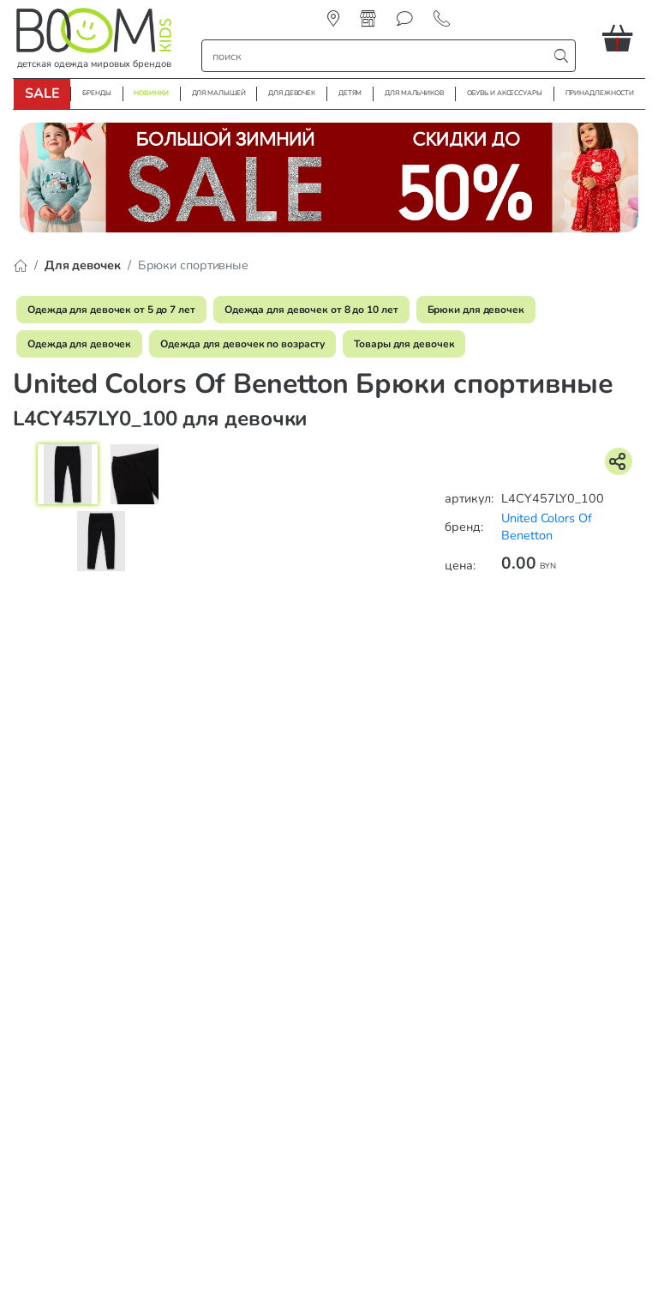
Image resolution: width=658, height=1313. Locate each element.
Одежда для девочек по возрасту (242, 344)
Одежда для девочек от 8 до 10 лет (311, 309)
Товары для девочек (404, 344)
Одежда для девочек (79, 344)
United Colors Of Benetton (546, 527)
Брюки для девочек (476, 309)
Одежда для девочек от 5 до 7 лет (111, 309)
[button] (623, 37)
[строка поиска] (379, 55)
